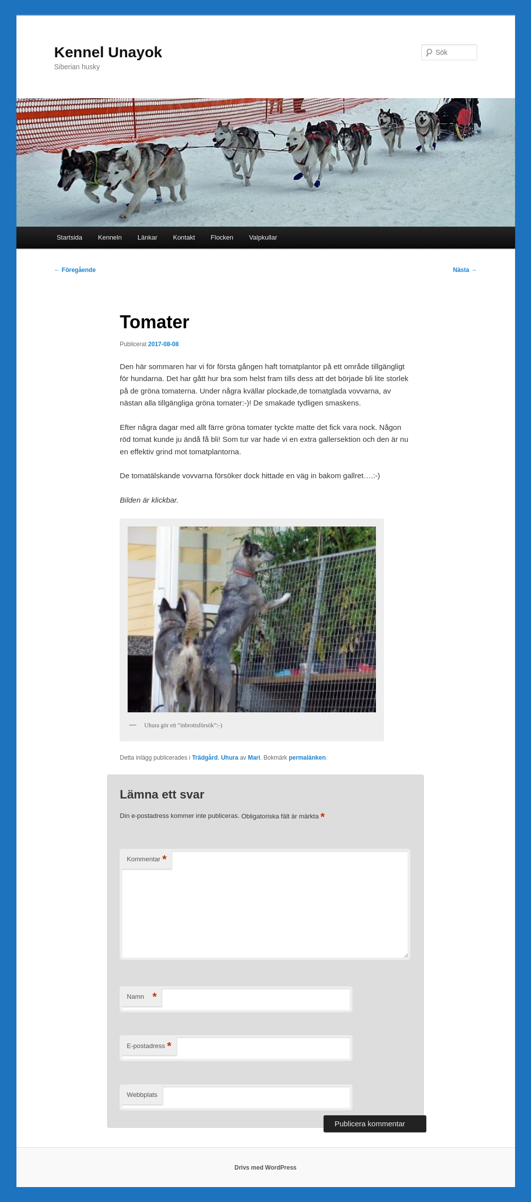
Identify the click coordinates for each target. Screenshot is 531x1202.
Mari (254, 757)
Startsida (69, 237)
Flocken (222, 237)
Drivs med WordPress (265, 1167)
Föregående (75, 270)
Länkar (148, 237)
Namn (142, 997)
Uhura (229, 757)
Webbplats (142, 1094)
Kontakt (184, 237)
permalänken (307, 757)
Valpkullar (263, 237)
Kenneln (110, 237)
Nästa (465, 270)
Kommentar (147, 859)
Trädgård (204, 757)
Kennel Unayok (108, 52)
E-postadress (149, 1046)
